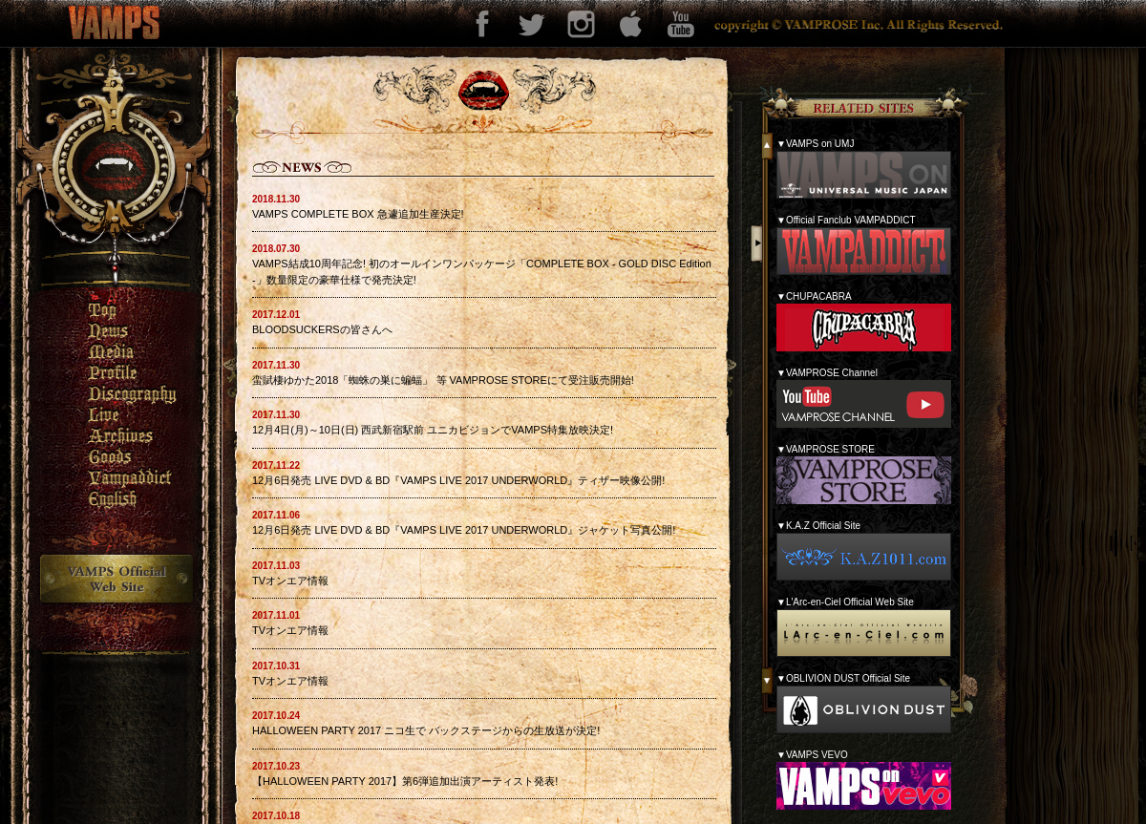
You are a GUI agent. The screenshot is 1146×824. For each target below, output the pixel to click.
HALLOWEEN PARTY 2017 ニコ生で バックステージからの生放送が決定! (426, 730)
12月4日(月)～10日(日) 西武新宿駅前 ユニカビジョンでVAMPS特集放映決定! (432, 429)
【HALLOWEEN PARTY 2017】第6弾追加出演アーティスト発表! (405, 781)
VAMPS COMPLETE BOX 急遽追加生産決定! (358, 214)
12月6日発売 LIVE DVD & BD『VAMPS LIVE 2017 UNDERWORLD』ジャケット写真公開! (463, 530)
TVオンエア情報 (290, 580)
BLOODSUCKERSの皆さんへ (322, 329)
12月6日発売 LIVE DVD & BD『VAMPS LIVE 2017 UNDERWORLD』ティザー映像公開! (458, 480)
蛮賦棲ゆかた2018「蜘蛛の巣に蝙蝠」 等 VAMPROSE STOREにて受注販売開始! (443, 380)
